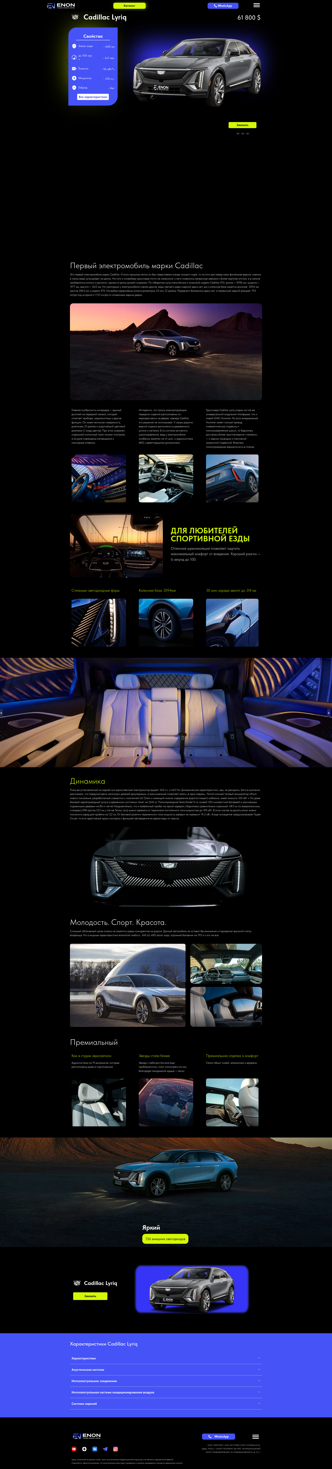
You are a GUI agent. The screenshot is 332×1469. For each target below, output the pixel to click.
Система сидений (84, 1405)
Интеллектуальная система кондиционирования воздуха (113, 1393)
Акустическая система (88, 1371)
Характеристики (84, 1359)
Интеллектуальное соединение (94, 1382)
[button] (166, 1359)
